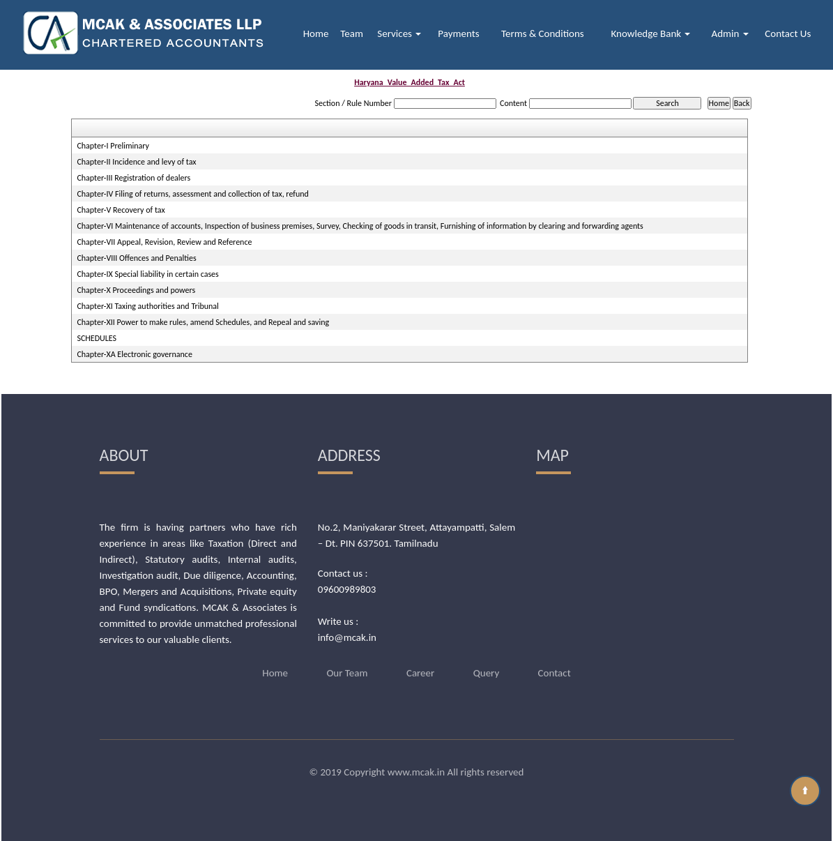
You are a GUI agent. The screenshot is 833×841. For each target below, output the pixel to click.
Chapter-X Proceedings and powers (136, 290)
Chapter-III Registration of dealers (133, 178)
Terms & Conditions (542, 33)
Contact (554, 656)
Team (351, 33)
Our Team (346, 656)
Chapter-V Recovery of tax (121, 210)
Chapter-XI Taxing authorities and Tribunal (147, 306)
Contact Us (788, 33)
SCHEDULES (96, 338)
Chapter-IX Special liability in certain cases (147, 274)
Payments (458, 33)
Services (399, 33)
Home (316, 33)
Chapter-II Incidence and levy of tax (136, 162)
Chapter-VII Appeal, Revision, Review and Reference (164, 242)
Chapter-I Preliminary (113, 146)
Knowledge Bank (650, 33)
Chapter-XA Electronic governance (134, 354)
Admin (730, 33)
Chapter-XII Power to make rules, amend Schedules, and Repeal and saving (203, 322)
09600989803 (347, 589)
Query (486, 656)
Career (420, 656)
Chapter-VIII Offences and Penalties (136, 258)
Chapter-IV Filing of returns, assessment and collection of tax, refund (192, 194)
